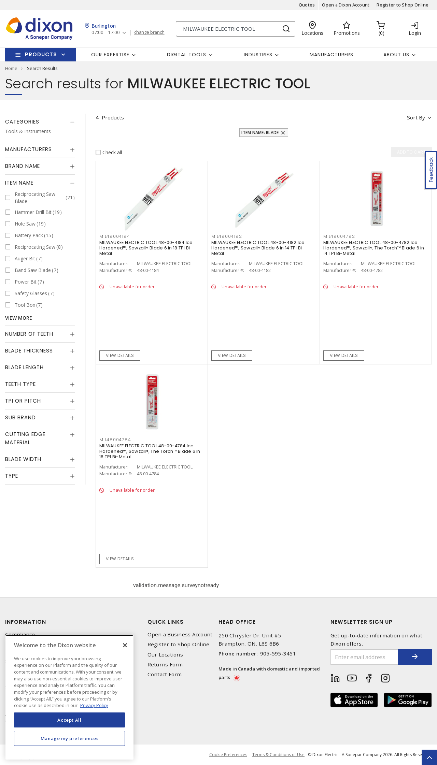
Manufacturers (331, 54)
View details (120, 355)
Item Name (19, 182)
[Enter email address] (364, 657)
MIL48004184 (114, 236)
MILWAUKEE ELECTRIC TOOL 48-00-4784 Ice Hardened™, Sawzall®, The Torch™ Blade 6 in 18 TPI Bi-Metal (149, 451)
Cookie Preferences (228, 755)
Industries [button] (258, 54)
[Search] (235, 29)
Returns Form (165, 664)
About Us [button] (396, 54)
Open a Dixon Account (345, 5)
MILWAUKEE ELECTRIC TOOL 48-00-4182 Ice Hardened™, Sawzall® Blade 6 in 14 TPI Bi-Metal (258, 248)
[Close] (124, 645)
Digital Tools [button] (186, 54)
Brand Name (22, 166)
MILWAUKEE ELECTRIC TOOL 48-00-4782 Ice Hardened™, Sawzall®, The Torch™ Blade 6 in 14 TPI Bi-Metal (373, 248)
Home (11, 68)
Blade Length (24, 367)
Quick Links (165, 621)
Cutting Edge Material (25, 438)
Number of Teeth (29, 333)
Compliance (20, 634)
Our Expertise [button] (110, 54)
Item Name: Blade (260, 132)
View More (18, 318)
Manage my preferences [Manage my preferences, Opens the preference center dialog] (70, 738)
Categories (22, 121)
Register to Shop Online (402, 5)
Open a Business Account (180, 634)
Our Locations (165, 654)
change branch (149, 32)
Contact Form (164, 674)
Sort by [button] (416, 117)
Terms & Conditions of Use (278, 754)
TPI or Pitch (23, 400)
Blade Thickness (29, 350)
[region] (69, 697)
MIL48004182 (226, 236)
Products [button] (41, 54)
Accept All (69, 720)
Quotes (307, 5)
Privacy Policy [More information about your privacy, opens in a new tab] (94, 705)
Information (25, 621)
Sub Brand (20, 417)
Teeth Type (20, 384)
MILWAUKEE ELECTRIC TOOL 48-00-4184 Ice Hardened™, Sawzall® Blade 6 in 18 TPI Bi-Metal (146, 248)
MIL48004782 (339, 236)
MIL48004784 (115, 440)
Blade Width (23, 459)
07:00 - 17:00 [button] (105, 32)
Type (11, 475)
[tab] (40, 122)
